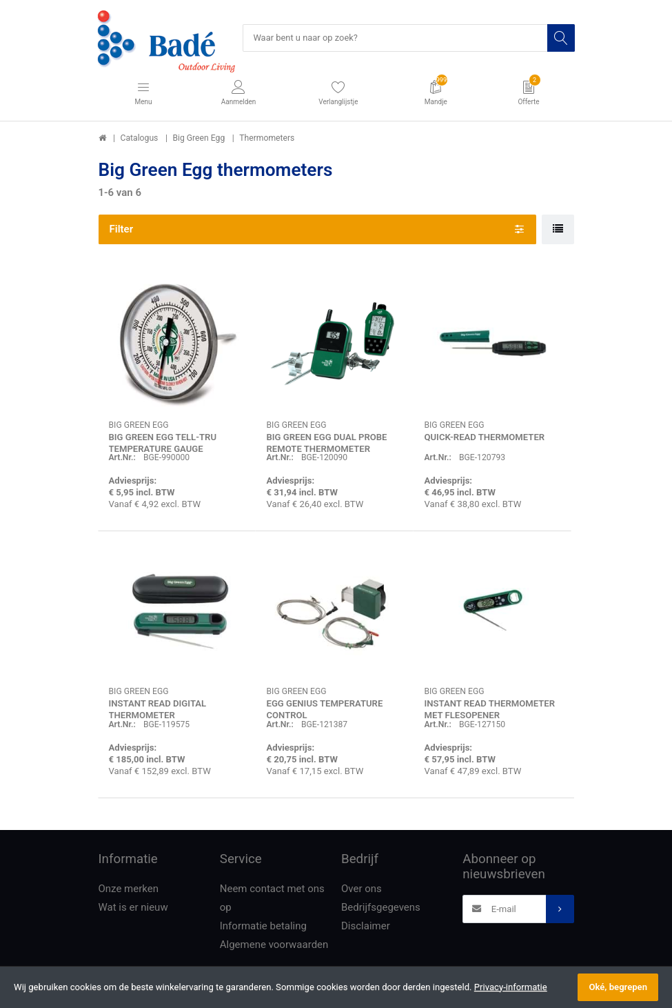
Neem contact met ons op (272, 898)
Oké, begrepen (618, 987)
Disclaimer (365, 926)
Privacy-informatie (510, 987)
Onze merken (129, 889)
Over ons (361, 889)
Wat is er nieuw (133, 908)
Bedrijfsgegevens (380, 908)
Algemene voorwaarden (274, 945)
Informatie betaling (263, 926)
